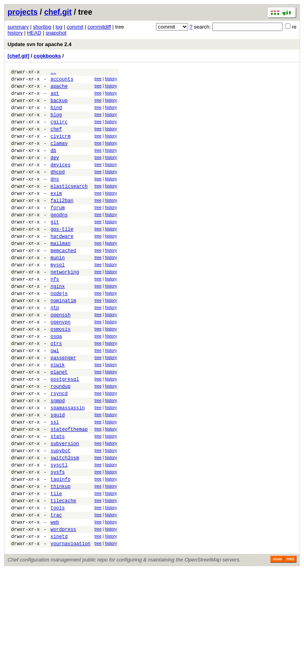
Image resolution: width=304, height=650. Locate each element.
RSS (290, 639)
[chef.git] (18, 56)
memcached (63, 281)
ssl (54, 481)
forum (57, 231)
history (15, 33)
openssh (60, 356)
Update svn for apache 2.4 (39, 44)
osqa (56, 381)
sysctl (58, 531)
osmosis (60, 373)
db (53, 164)
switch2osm (64, 523)
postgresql (64, 431)
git (54, 248)
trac (56, 589)
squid (57, 473)
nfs (54, 314)
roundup (60, 439)
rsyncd (58, 448)
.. (53, 72)
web (54, 598)
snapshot (56, 33)
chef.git (57, 12)
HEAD (34, 33)
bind (56, 114)
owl (54, 398)
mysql (57, 298)
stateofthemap (69, 489)
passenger (63, 406)
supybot (60, 514)
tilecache (63, 573)
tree (98, 80)
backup (58, 106)
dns (54, 198)
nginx (57, 323)
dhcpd (57, 189)
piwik (57, 414)
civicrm (60, 148)
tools (57, 581)
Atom (277, 639)
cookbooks (47, 56)
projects (23, 12)
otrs (56, 389)
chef (56, 139)
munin (57, 289)
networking (64, 306)
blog (56, 123)
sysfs (57, 539)
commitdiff (99, 27)
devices (60, 181)
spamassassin (67, 464)
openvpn (60, 364)
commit (75, 27)
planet (58, 423)
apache (58, 89)
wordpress (63, 606)
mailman (60, 273)
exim (56, 214)
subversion (64, 506)
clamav (58, 156)
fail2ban (61, 223)
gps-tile (61, 256)
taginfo (60, 548)
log (59, 27)
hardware (61, 264)
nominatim (63, 339)
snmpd (57, 456)
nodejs (58, 331)
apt (54, 98)
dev (54, 173)
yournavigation (70, 623)
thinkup (60, 556)
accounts (61, 81)
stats (57, 498)
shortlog (42, 27)
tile (56, 564)
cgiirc (58, 131)
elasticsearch (69, 206)
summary (18, 27)
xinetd (58, 614)
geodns (58, 239)
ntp (54, 348)
